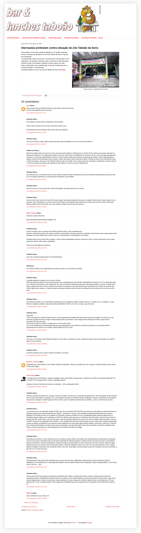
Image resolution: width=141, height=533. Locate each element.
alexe (28, 105)
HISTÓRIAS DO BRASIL (71, 38)
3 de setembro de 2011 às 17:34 (36, 430)
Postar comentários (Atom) (35, 510)
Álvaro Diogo (30, 375)
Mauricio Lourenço (32, 362)
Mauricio (29, 493)
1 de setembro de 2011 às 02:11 (36, 191)
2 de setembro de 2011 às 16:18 (36, 387)
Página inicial (71, 506)
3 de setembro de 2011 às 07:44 (36, 402)
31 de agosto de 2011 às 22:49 (36, 179)
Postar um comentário (31, 502)
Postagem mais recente (29, 506)
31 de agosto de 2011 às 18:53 (36, 144)
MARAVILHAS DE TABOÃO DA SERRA (34, 38)
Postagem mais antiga (112, 506)
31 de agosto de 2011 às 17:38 (36, 132)
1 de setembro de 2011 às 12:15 (36, 259)
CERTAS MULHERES (55, 38)
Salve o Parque (31, 213)
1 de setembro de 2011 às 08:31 (36, 207)
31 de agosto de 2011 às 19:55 (36, 166)
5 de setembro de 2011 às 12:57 (36, 451)
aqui (64, 70)
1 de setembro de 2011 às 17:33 (36, 293)
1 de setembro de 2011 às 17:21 (36, 271)
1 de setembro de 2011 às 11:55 (36, 248)
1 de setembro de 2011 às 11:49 (36, 222)
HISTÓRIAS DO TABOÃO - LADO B (92, 38)
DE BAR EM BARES (13, 38)
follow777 (75, 522)
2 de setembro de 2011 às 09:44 (36, 369)
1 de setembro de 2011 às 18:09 (36, 306)
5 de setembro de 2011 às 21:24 (36, 467)
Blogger (90, 522)
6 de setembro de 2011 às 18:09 (36, 498)
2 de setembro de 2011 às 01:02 (36, 330)
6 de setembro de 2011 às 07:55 (36, 487)
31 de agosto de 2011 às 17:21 (36, 113)
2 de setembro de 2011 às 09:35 (36, 344)
